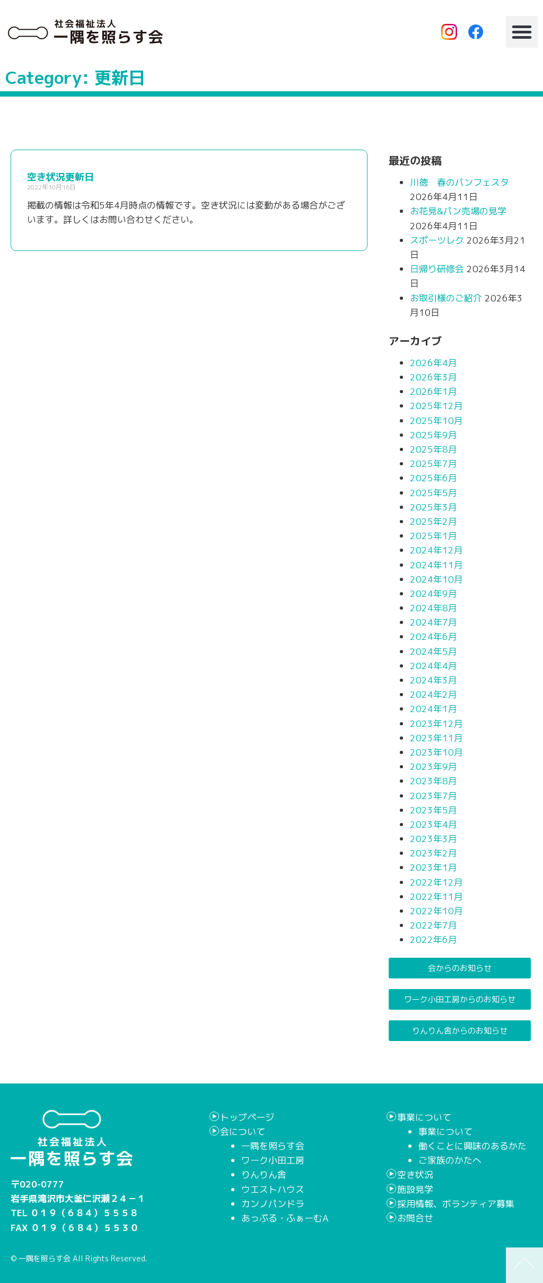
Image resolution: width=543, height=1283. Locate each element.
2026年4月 (433, 363)
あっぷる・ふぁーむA (285, 1218)
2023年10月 (436, 752)
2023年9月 (433, 766)
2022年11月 (436, 896)
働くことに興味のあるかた (472, 1146)
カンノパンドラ (272, 1204)
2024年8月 (433, 608)
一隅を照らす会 (272, 1146)
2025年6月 (433, 478)
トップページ (247, 1117)
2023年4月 (433, 824)
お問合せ (415, 1218)
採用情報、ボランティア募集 (455, 1204)
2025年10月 (436, 420)
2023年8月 (433, 781)
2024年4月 (433, 666)
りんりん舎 (263, 1174)
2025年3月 (433, 507)
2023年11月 (436, 738)
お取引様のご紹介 (446, 298)
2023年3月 (433, 839)
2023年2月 (433, 853)
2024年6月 (433, 636)
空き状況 (415, 1174)
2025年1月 (433, 536)
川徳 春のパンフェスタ (459, 182)
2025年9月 (433, 435)
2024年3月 (433, 680)
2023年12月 (436, 723)
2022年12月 (436, 882)
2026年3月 (433, 377)
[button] (522, 32)
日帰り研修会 (437, 269)
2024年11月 (436, 565)
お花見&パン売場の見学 (458, 211)
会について (242, 1131)
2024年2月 (433, 694)
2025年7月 (433, 463)
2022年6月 (433, 939)
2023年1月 (433, 867)
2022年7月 (433, 925)
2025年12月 (436, 406)
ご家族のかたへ (449, 1160)
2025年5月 (433, 493)
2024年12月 (436, 550)
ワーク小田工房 (272, 1160)
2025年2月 (433, 521)
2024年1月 (433, 709)
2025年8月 (433, 449)
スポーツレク (437, 240)
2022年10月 (436, 911)
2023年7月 (433, 796)
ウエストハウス (272, 1189)
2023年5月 (433, 810)
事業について (424, 1117)
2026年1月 (433, 391)
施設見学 (415, 1189)
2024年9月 (433, 593)
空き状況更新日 (60, 177)
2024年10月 (436, 579)
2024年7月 (433, 622)
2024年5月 (433, 651)
